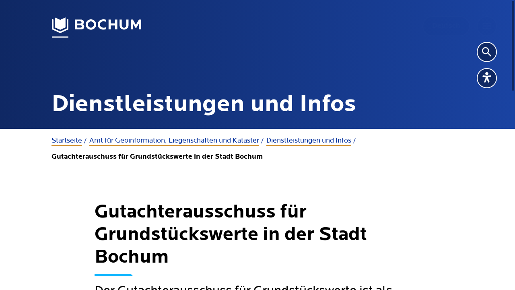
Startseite (67, 140)
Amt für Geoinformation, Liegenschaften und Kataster (174, 140)
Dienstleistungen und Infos (308, 140)
